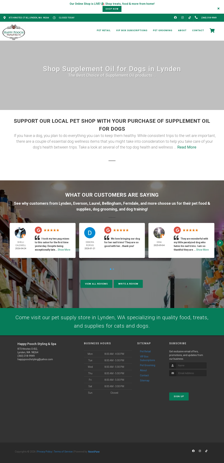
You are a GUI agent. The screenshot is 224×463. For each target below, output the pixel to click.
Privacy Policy (44, 451)
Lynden (65, 203)
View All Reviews (96, 283)
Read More (186, 147)
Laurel (94, 203)
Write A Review (128, 283)
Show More (64, 249)
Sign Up (179, 396)
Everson (80, 203)
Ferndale (130, 203)
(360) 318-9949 (26, 355)
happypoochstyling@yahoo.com (35, 359)
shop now (112, 9)
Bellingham (111, 203)
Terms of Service (63, 451)
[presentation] (187, 383)
